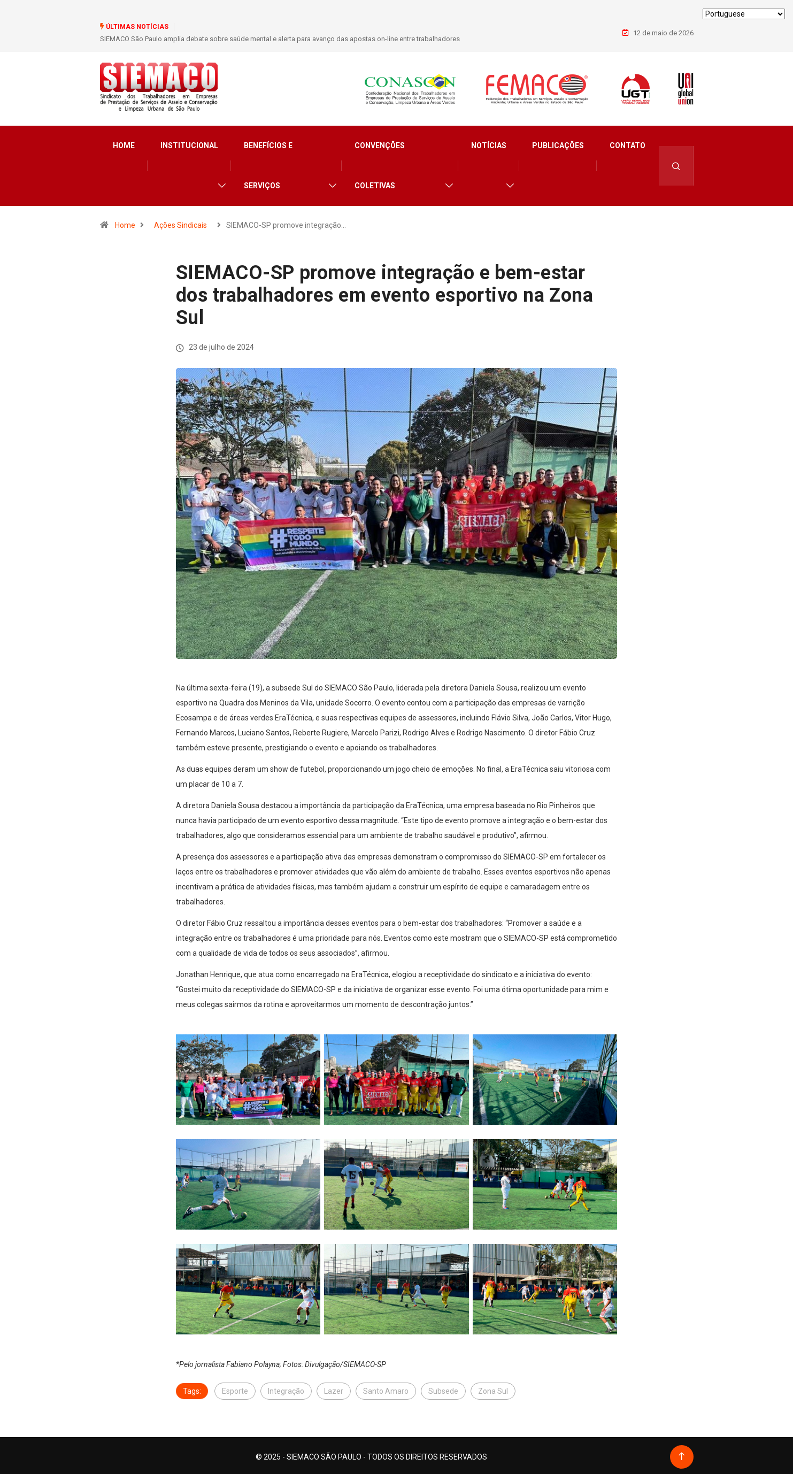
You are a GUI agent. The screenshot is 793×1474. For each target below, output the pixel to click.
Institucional (189, 143)
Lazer (333, 1388)
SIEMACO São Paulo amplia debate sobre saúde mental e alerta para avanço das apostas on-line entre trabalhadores (280, 38)
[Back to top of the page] (681, 1454)
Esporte (235, 1388)
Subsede (443, 1388)
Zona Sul (493, 1388)
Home (124, 143)
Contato (627, 143)
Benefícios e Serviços (268, 163)
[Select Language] (744, 14)
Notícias (488, 143)
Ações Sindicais (180, 223)
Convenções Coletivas (380, 163)
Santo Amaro (386, 1388)
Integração (286, 1388)
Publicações (558, 143)
